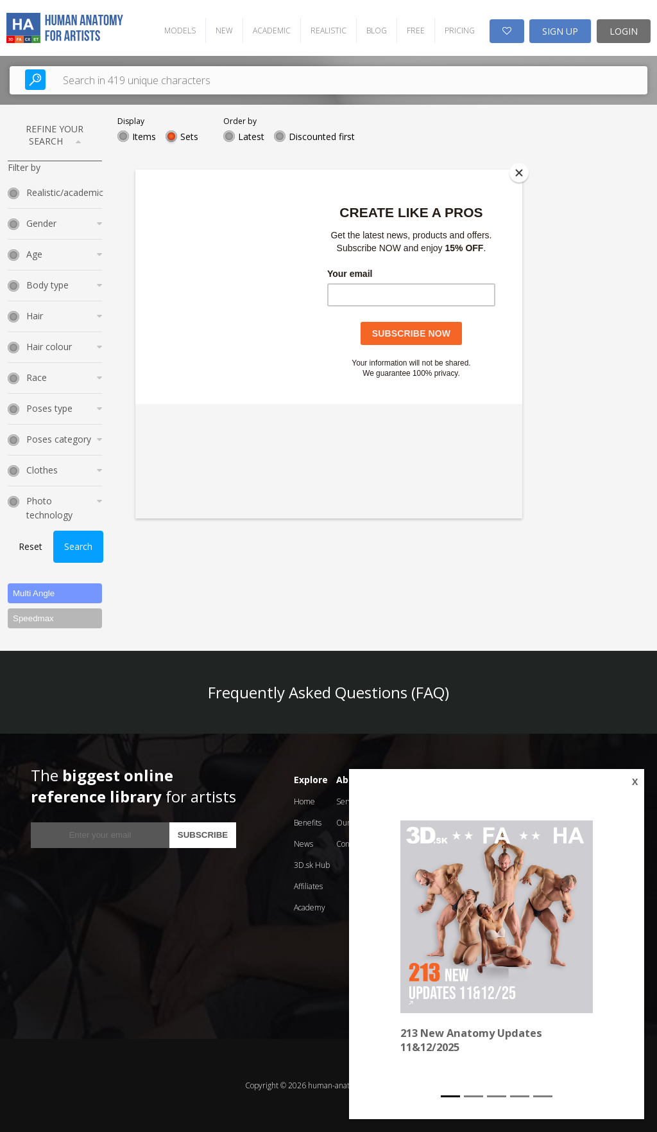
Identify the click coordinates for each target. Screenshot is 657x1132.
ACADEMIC (272, 30)
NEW (224, 30)
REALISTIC (328, 30)
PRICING (460, 30)
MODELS (180, 30)
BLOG (376, 30)
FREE (416, 30)
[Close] (519, 172)
